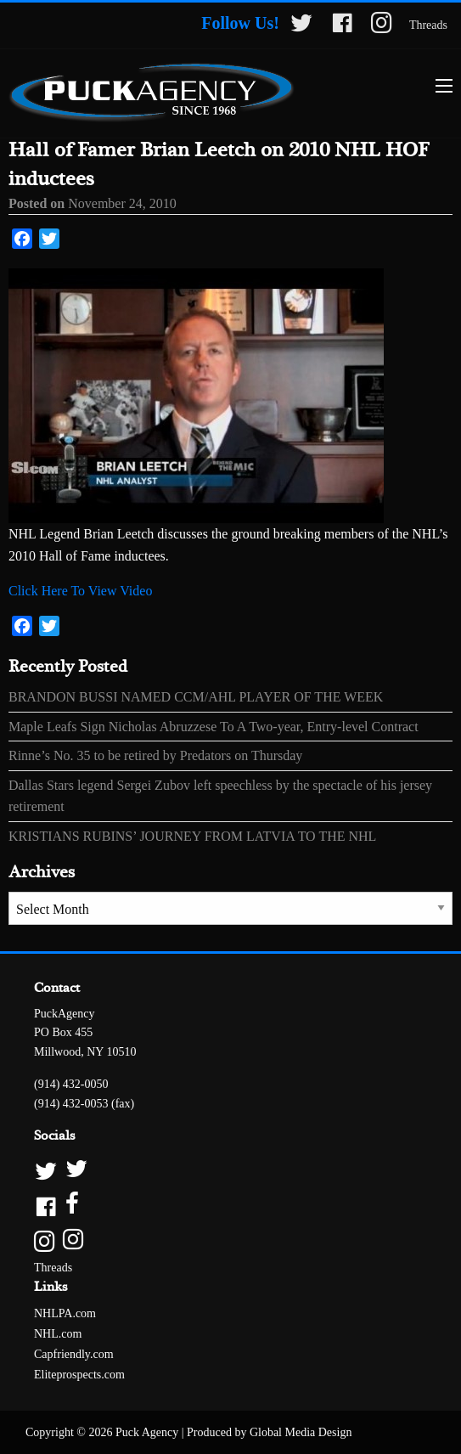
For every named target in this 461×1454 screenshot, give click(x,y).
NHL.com (58, 1333)
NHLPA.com (65, 1313)
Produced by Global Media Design (269, 1432)
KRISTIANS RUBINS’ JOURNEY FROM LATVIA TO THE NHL (192, 836)
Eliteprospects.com (79, 1374)
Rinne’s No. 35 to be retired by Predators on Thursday (155, 755)
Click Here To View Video (80, 590)
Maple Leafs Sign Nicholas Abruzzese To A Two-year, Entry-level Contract (213, 726)
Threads (428, 25)
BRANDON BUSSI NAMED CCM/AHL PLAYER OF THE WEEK (195, 697)
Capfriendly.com (74, 1354)
